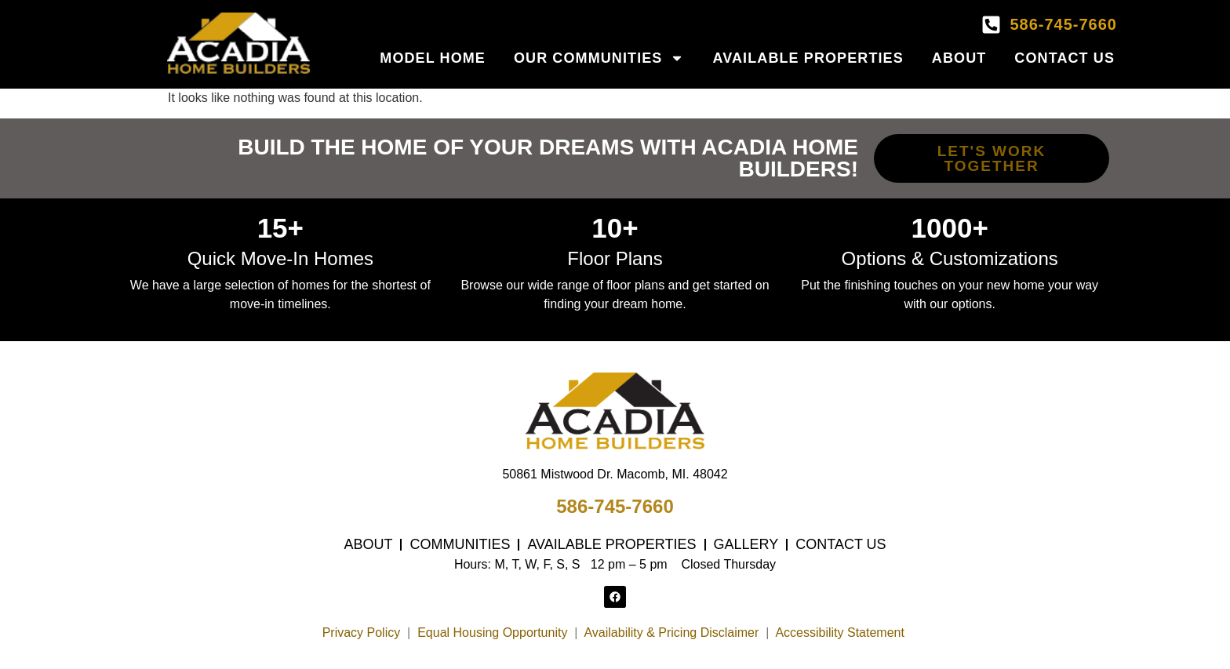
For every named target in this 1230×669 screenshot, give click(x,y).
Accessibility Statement (841, 632)
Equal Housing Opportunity (492, 632)
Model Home (433, 58)
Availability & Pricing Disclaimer (671, 632)
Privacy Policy (361, 632)
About (959, 58)
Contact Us (1064, 58)
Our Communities (599, 58)
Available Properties (807, 58)
